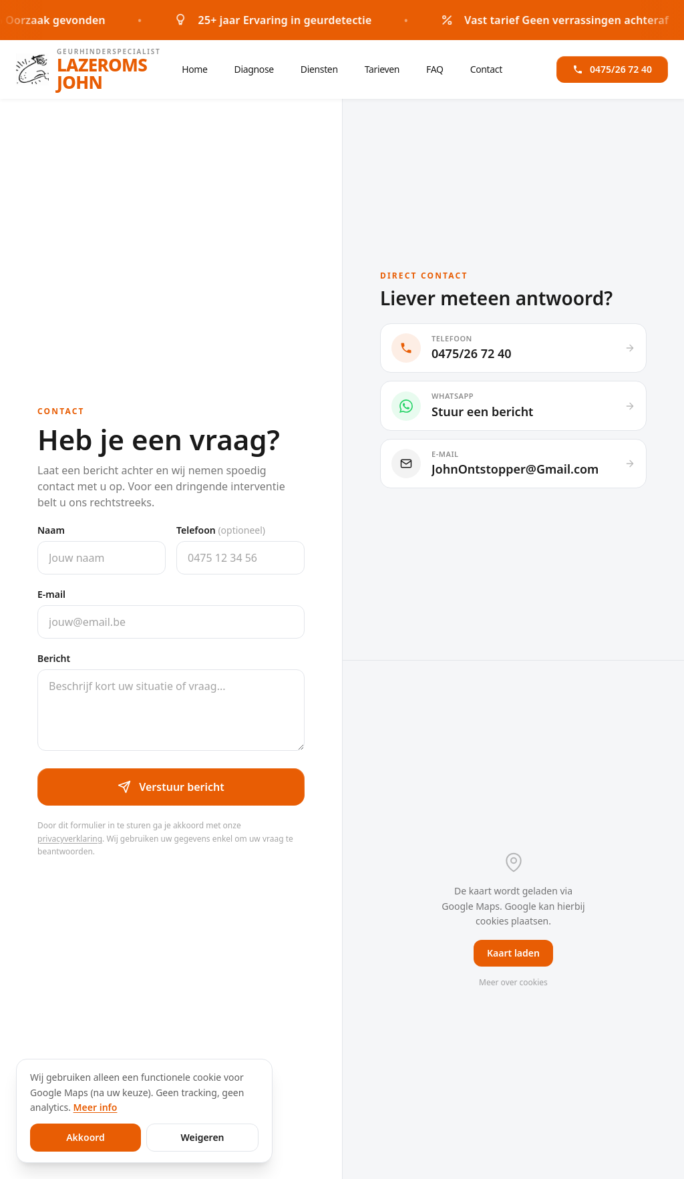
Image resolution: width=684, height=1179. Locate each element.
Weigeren (202, 1137)
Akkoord (85, 1137)
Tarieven (382, 69)
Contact (486, 69)
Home (194, 69)
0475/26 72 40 (612, 63)
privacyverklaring (69, 838)
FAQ (435, 69)
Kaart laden (513, 953)
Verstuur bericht (171, 787)
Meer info (95, 1107)
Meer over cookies (513, 982)
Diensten (319, 69)
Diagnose (254, 69)
